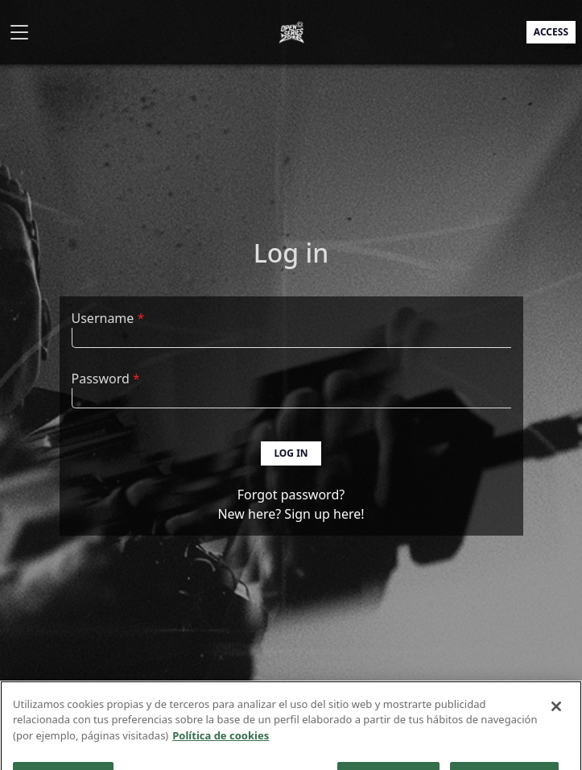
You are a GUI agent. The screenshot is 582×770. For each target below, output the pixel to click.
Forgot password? (291, 494)
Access (551, 32)
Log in (291, 453)
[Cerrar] (556, 715)
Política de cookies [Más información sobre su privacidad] (220, 744)
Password (101, 378)
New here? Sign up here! (290, 514)
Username (103, 318)
